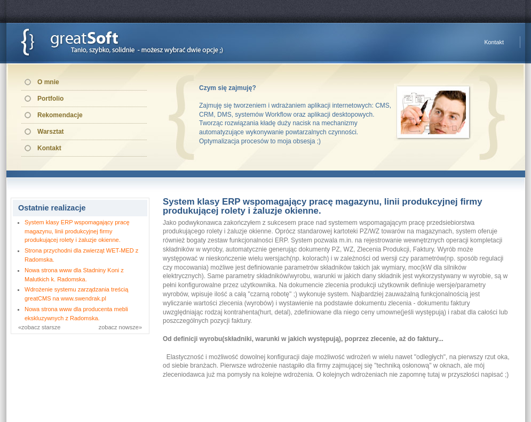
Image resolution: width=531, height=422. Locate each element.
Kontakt (494, 42)
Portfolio (50, 98)
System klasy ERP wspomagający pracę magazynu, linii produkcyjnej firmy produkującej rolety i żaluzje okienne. (77, 231)
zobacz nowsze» (120, 327)
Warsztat (50, 131)
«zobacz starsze (39, 327)
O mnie (48, 82)
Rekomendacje (60, 115)
